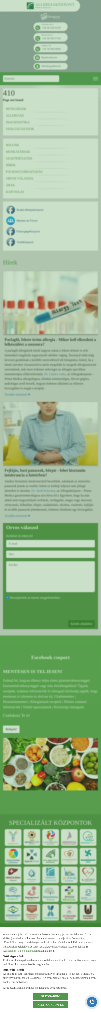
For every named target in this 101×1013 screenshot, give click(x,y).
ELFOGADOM (50, 996)
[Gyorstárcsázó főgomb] (92, 1002)
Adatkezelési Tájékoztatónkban (20, 950)
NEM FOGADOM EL (50, 1004)
